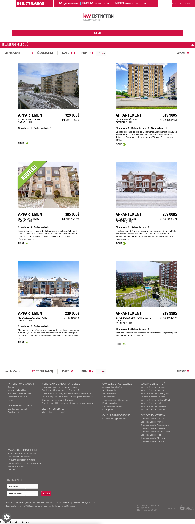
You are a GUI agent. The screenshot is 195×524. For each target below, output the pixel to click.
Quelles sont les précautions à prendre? (60, 390)
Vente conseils (109, 393)
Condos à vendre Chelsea (153, 428)
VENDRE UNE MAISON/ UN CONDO (61, 383)
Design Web (143, 507)
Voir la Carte (12, 52)
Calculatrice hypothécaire (114, 418)
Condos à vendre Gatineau (153, 418)
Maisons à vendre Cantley (153, 410)
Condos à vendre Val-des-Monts (155, 431)
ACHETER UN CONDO (20, 405)
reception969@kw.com (84, 502)
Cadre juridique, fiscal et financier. (58, 400)
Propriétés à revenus (17, 397)
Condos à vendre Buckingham (155, 425)
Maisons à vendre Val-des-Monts (156, 400)
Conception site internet (148, 505)
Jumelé (11, 387)
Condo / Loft (13, 412)
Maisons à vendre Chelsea (153, 397)
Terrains (11, 400)
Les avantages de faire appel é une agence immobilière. (68, 397)
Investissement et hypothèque (116, 400)
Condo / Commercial (17, 409)
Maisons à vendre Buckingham (155, 393)
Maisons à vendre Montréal (153, 406)
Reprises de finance (17, 466)
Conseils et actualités (117, 383)
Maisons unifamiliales (18, 390)
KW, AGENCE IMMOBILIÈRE (23, 450)
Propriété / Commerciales (19, 393)
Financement (108, 397)
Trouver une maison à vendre (21, 460)
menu (97, 33)
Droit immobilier (109, 403)
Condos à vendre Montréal (153, 438)
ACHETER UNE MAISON (21, 383)
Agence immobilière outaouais (22, 453)
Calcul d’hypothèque (116, 415)
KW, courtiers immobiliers (19, 456)
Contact (11, 469)
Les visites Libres (53, 409)
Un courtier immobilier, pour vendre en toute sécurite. (66, 393)
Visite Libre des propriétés (54, 412)
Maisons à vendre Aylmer (152, 390)
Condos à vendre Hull (151, 435)
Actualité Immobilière (112, 387)
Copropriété (107, 410)
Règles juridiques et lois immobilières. (59, 387)
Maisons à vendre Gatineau (153, 387)
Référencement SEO (147, 510)
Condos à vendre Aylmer (152, 422)
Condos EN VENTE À (153, 415)
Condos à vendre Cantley (152, 441)
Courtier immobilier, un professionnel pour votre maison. (68, 403)
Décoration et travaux (112, 406)
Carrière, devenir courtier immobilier (24, 463)
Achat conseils (109, 390)
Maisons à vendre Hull (151, 403)
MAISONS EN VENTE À (153, 383)
